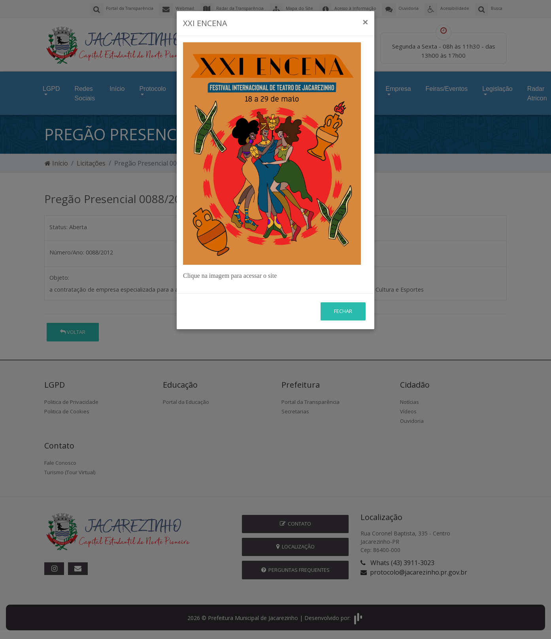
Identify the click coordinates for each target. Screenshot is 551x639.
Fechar (343, 311)
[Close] (365, 22)
